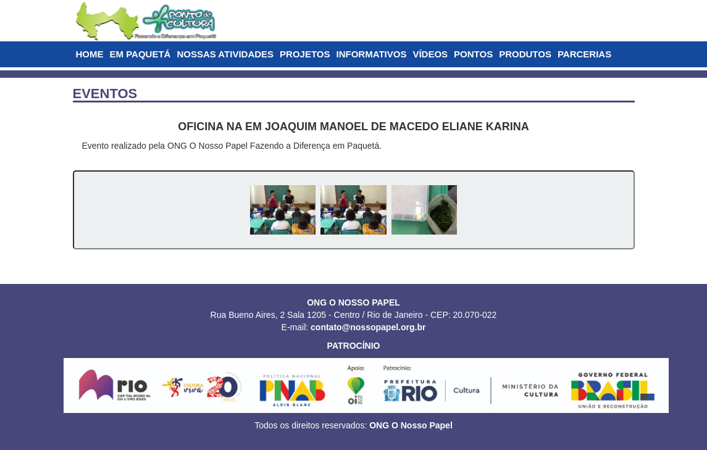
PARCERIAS (584, 54)
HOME (90, 54)
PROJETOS (305, 54)
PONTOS (473, 54)
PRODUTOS (525, 54)
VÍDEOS (430, 54)
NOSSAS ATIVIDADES (225, 54)
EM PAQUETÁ (140, 54)
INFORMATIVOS (372, 54)
